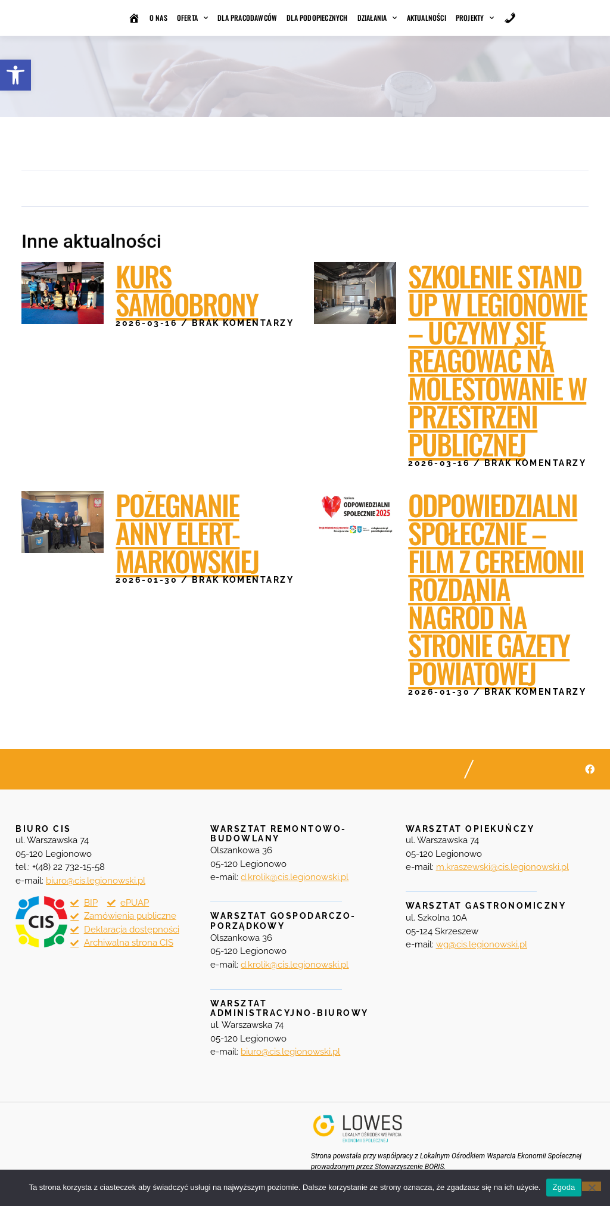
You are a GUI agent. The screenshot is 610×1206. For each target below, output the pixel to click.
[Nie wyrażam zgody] (591, 1186)
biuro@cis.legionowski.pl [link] (290, 1051)
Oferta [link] (192, 18)
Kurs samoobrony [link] (187, 290)
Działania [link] (377, 18)
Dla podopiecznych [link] (317, 18)
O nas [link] (158, 18)
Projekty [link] (475, 18)
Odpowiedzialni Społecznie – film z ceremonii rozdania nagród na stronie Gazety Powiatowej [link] (496, 589)
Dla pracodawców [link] (247, 18)
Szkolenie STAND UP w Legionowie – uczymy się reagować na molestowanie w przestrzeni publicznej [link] (497, 360)
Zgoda (563, 1187)
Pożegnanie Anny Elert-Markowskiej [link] (187, 533)
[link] (15, 75)
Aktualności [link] (426, 18)
